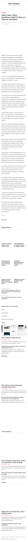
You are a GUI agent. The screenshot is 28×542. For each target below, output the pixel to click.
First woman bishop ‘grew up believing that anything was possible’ (14, 291)
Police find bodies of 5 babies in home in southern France (19, 245)
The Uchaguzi (14, 4)
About (3, 309)
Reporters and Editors (7, 319)
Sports (3, 482)
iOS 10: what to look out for (11, 338)
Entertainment (6, 431)
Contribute (4, 316)
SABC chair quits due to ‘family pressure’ (14, 297)
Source (3, 215)
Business (4, 356)
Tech (3, 322)
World (3, 12)
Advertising (4, 313)
